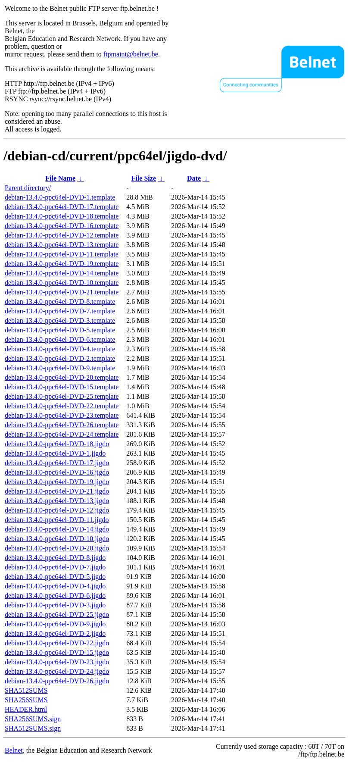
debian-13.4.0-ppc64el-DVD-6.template (60, 339)
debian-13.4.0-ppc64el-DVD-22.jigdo (57, 643)
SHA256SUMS (26, 700)
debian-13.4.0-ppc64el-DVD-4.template (60, 349)
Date (194, 178)
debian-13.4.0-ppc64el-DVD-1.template (60, 197)
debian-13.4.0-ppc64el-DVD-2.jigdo (55, 633)
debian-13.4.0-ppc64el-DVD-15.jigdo (57, 652)
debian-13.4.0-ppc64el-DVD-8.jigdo (55, 557)
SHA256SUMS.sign (33, 718)
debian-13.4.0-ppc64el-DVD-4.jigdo (55, 586)
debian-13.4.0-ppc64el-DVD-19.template (61, 263)
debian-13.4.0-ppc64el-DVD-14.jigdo (57, 529)
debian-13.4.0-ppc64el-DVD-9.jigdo (55, 624)
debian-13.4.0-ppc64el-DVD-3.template (60, 320)
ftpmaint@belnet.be (130, 54)
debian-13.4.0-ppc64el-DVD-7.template (60, 311)
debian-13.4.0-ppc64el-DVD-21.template (61, 292)
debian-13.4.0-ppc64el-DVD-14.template (61, 273)
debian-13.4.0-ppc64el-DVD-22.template (61, 406)
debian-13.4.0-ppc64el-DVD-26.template (61, 424)
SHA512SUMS (26, 690)
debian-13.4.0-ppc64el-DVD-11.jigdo (57, 519)
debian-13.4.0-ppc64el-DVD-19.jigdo (57, 481)
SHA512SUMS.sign (33, 728)
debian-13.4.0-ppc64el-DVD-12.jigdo (57, 510)
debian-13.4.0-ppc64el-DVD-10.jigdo (57, 538)
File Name (60, 178)
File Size (143, 178)
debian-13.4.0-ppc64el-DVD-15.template (61, 387)
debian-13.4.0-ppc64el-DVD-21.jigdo (57, 491)
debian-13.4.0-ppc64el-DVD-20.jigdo (57, 548)
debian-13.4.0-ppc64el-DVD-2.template (60, 358)
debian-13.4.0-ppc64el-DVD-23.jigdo (57, 662)
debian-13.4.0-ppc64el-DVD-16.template (61, 225)
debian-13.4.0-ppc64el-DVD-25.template (61, 396)
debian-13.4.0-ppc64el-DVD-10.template (61, 282)
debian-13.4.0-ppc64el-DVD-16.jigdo (57, 472)
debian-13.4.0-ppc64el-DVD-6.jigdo (55, 595)
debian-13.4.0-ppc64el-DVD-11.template (61, 254)
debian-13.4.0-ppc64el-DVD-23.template (61, 415)
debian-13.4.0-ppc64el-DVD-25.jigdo (57, 614)
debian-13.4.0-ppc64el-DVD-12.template (61, 235)
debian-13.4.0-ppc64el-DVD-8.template (60, 301)
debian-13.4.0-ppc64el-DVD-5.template (60, 330)
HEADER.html (26, 709)
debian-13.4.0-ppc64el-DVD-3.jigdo (55, 605)
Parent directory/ (28, 187)
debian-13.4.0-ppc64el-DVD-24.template (61, 434)
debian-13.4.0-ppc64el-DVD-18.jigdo (57, 443)
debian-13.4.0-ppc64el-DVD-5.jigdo (55, 576)
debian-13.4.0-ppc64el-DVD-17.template (61, 206)
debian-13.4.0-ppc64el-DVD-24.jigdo (57, 671)
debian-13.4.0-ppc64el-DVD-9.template (60, 368)
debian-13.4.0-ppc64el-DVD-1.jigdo (55, 453)
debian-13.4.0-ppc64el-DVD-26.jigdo (57, 681)
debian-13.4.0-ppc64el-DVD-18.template (61, 216)
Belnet (14, 750)
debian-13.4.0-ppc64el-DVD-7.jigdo (55, 567)
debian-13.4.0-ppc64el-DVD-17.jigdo (57, 462)
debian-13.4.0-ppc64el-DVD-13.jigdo (57, 500)
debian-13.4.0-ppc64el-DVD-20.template (61, 377)
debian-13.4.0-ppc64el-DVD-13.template (61, 244)
